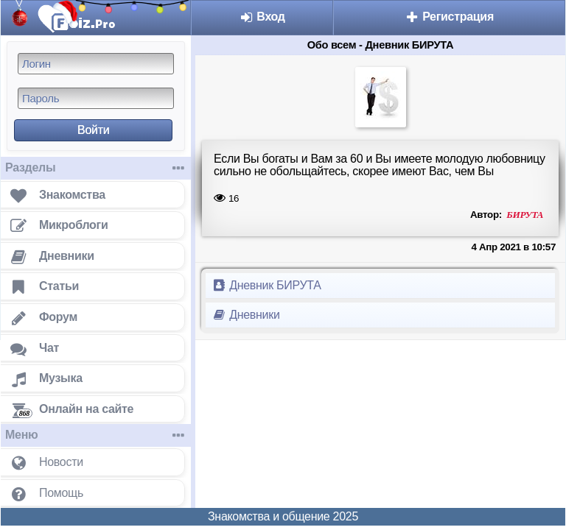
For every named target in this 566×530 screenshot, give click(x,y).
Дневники (246, 314)
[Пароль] (96, 98)
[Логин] (96, 63)
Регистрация (449, 16)
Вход (262, 16)
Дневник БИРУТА (266, 285)
